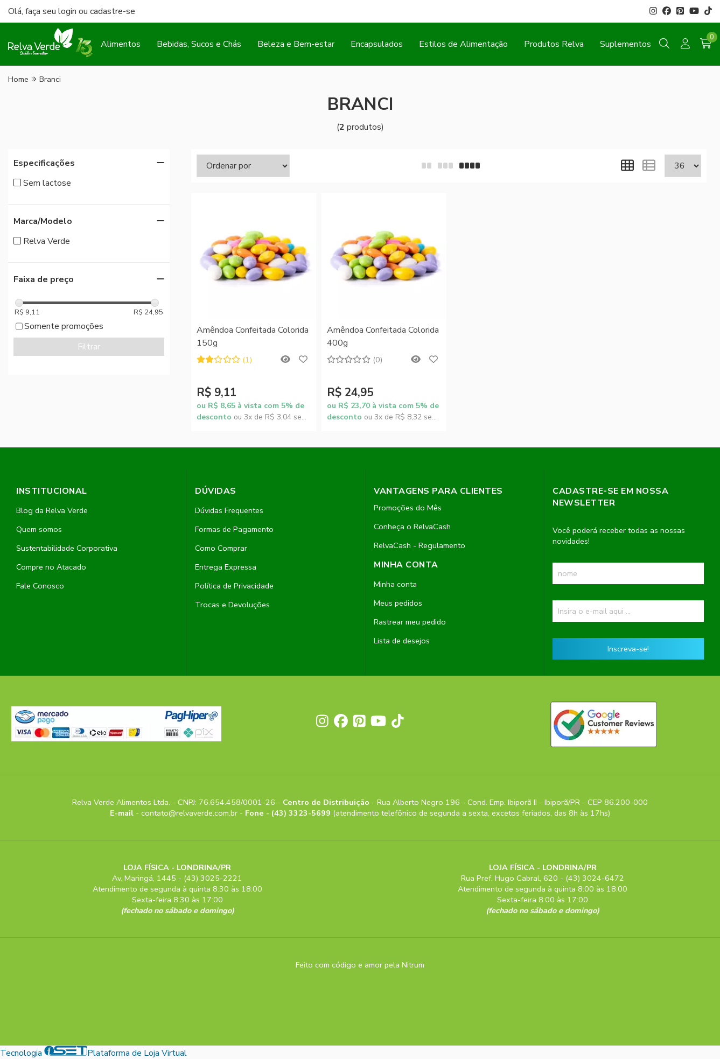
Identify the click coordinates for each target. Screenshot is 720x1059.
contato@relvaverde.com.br (190, 813)
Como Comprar (221, 548)
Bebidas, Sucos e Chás (199, 44)
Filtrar (89, 347)
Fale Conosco (40, 585)
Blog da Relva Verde (52, 510)
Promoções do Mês (408, 507)
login (68, 11)
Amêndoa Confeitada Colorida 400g (383, 336)
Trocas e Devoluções (232, 604)
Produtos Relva (554, 44)
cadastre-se (112, 11)
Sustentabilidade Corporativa (66, 548)
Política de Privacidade (234, 585)
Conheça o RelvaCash (412, 526)
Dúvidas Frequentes (229, 510)
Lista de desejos (402, 640)
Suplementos (625, 44)
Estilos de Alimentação (463, 44)
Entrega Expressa (225, 567)
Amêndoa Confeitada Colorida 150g (253, 336)
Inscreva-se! (628, 648)
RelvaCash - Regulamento (419, 545)
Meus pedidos (398, 603)
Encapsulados (377, 44)
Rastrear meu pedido (410, 621)
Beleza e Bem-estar (295, 44)
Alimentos (121, 44)
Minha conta (395, 584)
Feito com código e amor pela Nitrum (360, 964)
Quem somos (39, 529)
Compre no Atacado (51, 567)
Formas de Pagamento (234, 529)
